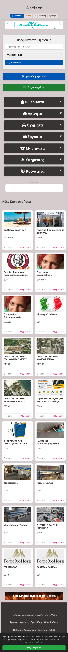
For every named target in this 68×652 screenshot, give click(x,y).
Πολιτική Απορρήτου (24, 629)
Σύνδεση (42, 15)
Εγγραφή (52, 15)
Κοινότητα (32, 171)
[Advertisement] (34, 188)
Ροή (28, 15)
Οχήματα (32, 125)
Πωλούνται (32, 101)
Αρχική (14, 622)
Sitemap (42, 629)
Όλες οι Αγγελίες (33, 87)
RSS (52, 629)
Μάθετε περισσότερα (34, 647)
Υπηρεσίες (32, 159)
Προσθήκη (17, 15)
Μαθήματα (32, 148)
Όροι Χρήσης (51, 622)
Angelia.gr (34, 7)
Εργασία (32, 136)
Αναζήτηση (14, 63)
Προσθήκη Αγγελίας (34, 76)
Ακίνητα (32, 113)
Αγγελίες (24, 622)
